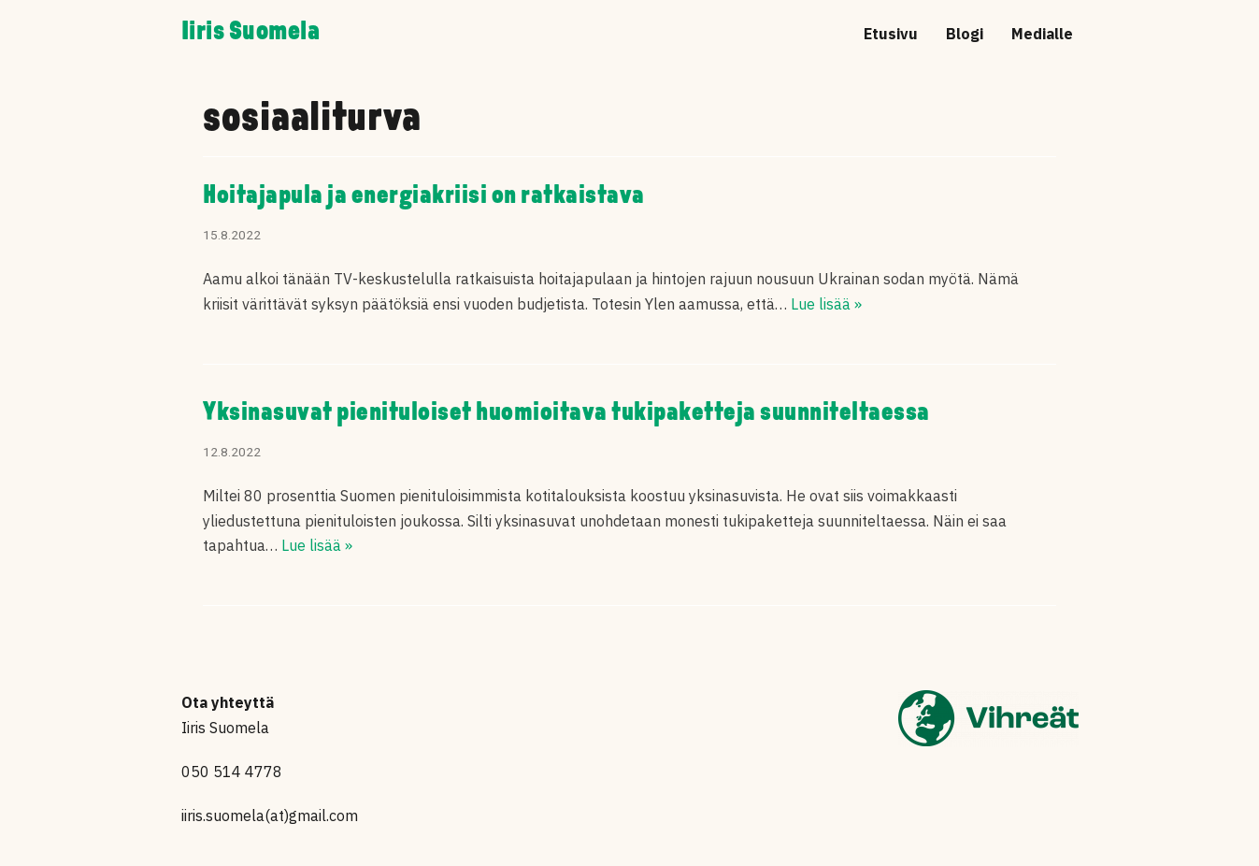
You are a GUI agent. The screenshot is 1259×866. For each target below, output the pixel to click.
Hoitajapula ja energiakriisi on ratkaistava (424, 196)
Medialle (1042, 33)
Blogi (964, 33)
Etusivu (891, 33)
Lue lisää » (826, 304)
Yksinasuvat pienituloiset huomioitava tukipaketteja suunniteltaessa (566, 413)
